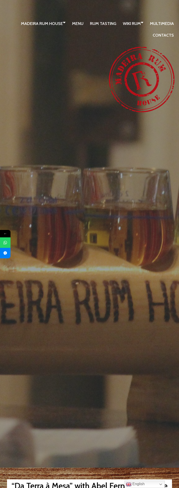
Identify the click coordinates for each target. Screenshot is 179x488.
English (135, 484)
